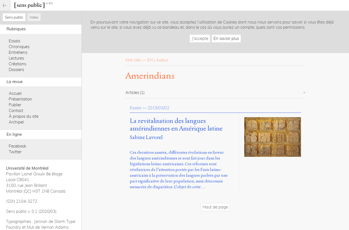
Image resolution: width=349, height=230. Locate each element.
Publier (15, 104)
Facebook (17, 146)
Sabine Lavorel (146, 137)
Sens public (14, 17)
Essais (14, 40)
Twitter (15, 151)
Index (34, 17)
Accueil (15, 93)
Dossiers (16, 69)
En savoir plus (226, 38)
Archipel (16, 122)
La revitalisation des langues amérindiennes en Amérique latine (176, 124)
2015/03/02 (158, 107)
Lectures (16, 58)
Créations (17, 63)
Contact (16, 110)
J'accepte (200, 38)
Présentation (20, 99)
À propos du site (23, 116)
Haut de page (215, 207)
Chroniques (19, 46)
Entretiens (18, 52)
